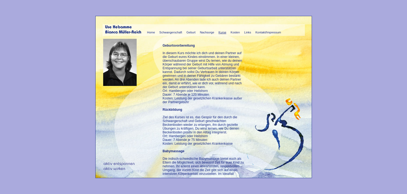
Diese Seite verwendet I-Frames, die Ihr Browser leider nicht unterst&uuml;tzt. (204, 110)
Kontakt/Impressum (268, 32)
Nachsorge (207, 32)
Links (247, 32)
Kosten (235, 32)
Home (151, 32)
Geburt (191, 32)
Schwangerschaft (170, 32)
